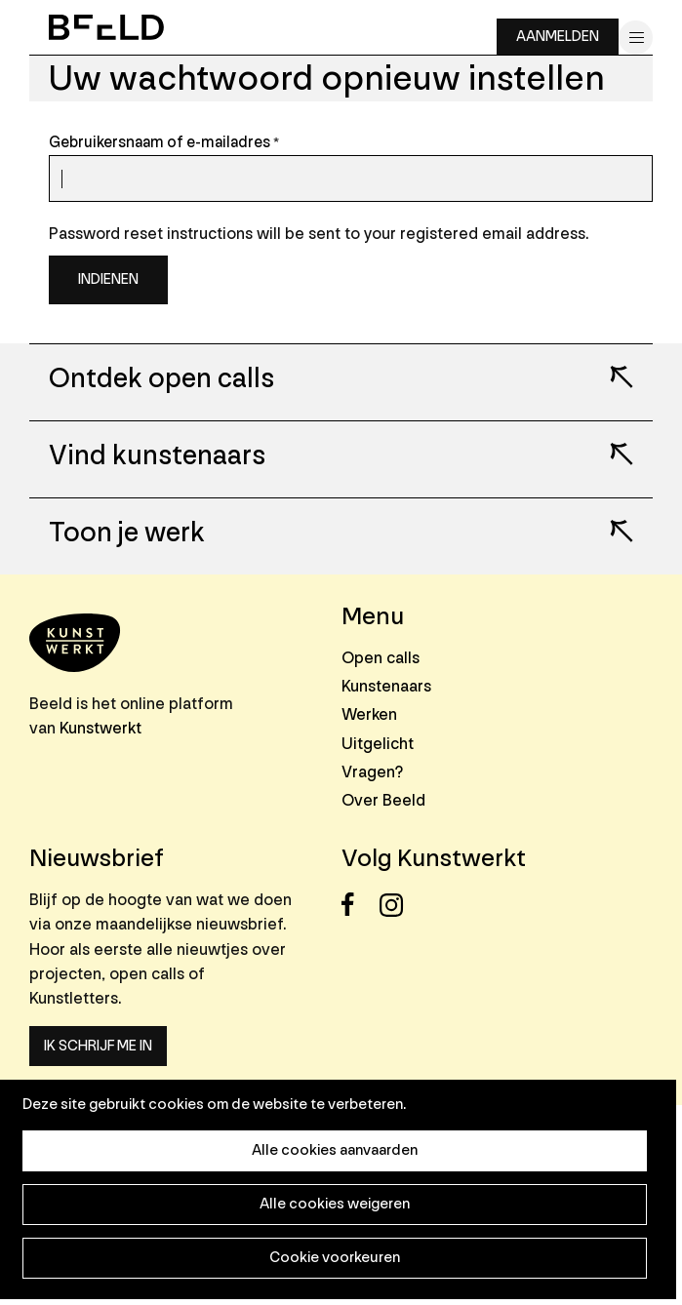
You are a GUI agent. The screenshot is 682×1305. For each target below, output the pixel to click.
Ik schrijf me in (98, 1046)
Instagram (397, 905)
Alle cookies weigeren (335, 1204)
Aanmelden (557, 36)
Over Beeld (383, 800)
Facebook (358, 905)
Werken (369, 714)
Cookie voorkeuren (334, 1257)
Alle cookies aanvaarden (335, 1150)
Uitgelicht (377, 743)
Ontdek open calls (161, 379)
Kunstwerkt (100, 728)
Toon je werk (127, 533)
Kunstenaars (386, 686)
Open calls (380, 658)
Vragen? (372, 772)
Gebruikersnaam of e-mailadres (159, 142)
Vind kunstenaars (157, 456)
